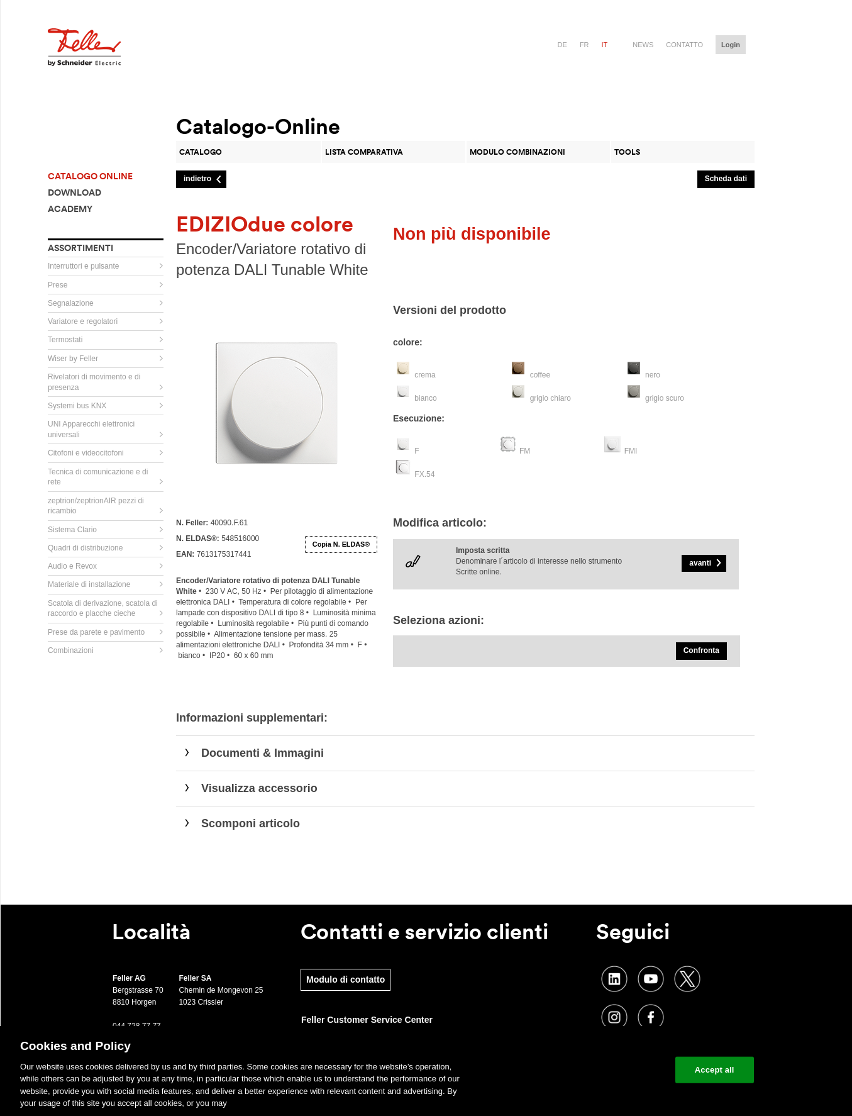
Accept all (714, 1069)
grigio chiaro (550, 398)
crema (424, 375)
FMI (631, 451)
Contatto (684, 44)
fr (584, 44)
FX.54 (424, 474)
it (605, 44)
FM (524, 451)
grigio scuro (664, 398)
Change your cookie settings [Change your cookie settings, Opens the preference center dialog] (607, 1069)
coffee (540, 375)
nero (652, 375)
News (643, 44)
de (562, 44)
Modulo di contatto (345, 979)
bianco (425, 398)
